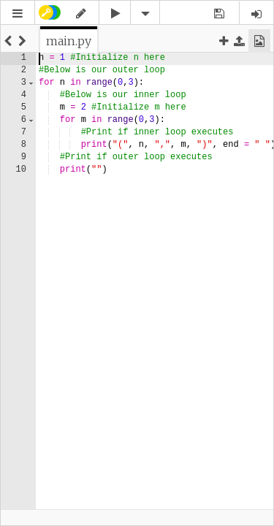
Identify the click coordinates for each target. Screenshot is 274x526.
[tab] (68, 41)
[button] (17, 13)
